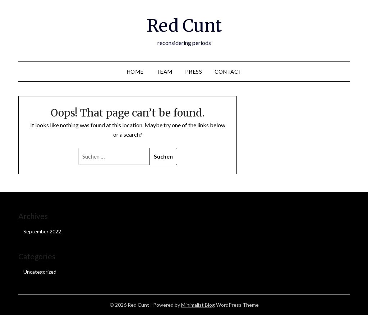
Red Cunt (184, 25)
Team (164, 71)
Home (135, 71)
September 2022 (42, 231)
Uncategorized (39, 272)
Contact (228, 71)
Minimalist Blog (198, 305)
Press (193, 71)
